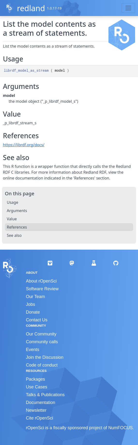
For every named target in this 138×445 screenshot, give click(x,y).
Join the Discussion (44, 357)
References (17, 227)
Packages (35, 379)
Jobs (30, 304)
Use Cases (36, 387)
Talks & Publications (45, 394)
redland (31, 8)
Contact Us (36, 319)
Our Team (35, 296)
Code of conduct (42, 365)
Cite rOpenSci (39, 418)
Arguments (17, 210)
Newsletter (36, 410)
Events (32, 349)
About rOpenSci (41, 281)
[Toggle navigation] (128, 8)
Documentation (40, 402)
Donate (33, 312)
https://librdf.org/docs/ (24, 144)
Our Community (41, 334)
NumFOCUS (120, 427)
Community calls (42, 341)
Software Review (42, 288)
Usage (12, 202)
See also (14, 235)
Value (12, 219)
